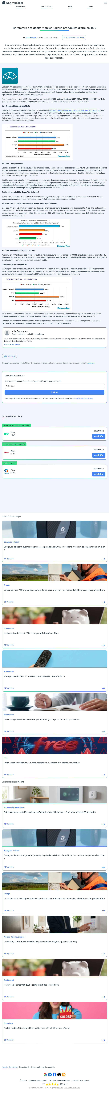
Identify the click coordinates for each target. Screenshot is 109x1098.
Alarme (90, 7)
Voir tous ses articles (12, 344)
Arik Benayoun (31, 37)
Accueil (4, 1067)
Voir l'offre (98, 436)
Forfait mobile (46, 7)
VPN (70, 7)
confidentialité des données (84, 398)
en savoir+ (91, 363)
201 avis (63, 1084)
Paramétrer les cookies (72, 1088)
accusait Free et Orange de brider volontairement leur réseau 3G (74, 110)
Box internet (20, 7)
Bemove (60, 1088)
